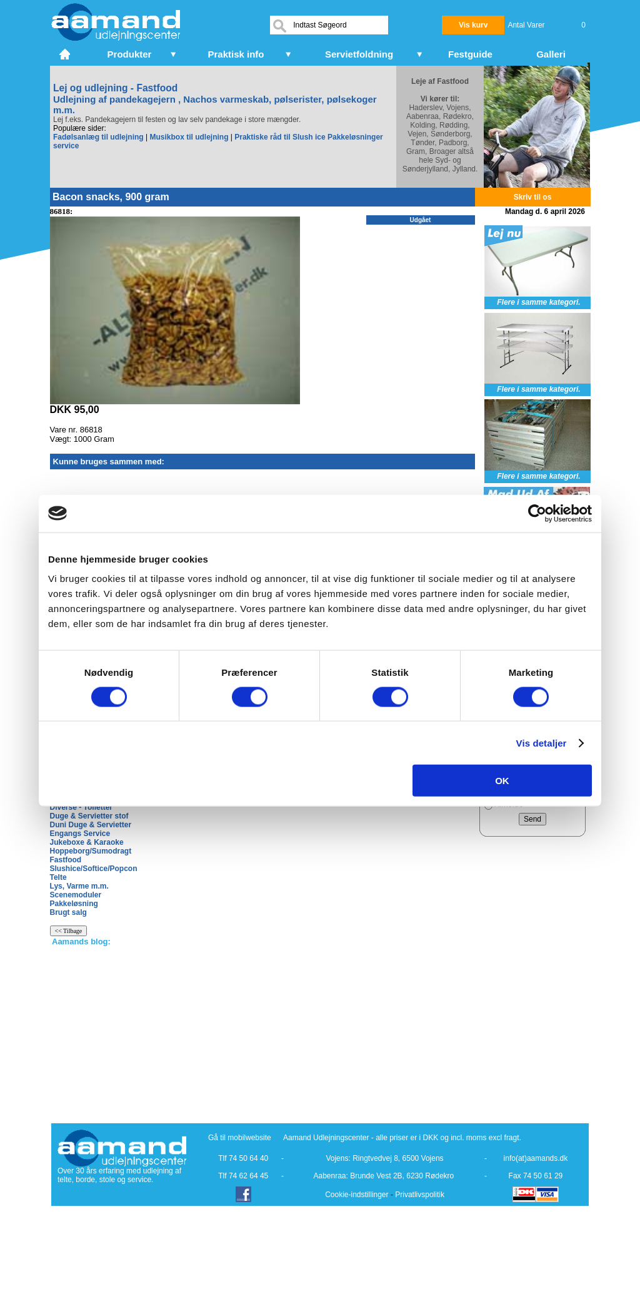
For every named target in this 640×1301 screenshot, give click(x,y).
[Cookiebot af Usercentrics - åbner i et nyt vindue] (537, 513)
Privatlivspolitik (419, 1194)
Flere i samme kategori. (538, 302)
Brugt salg (68, 912)
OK (502, 780)
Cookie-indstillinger (356, 1194)
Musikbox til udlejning (188, 137)
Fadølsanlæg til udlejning (98, 137)
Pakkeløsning (74, 903)
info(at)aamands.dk (536, 1158)
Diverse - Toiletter (81, 807)
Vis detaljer (541, 742)
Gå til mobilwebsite (239, 1137)
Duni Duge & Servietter (91, 824)
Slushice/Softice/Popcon (94, 868)
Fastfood (66, 859)
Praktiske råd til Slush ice (279, 137)
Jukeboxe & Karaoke (87, 842)
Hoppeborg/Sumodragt (91, 851)
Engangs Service (80, 833)
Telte (58, 877)
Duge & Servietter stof (89, 816)
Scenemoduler (76, 894)
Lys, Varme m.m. (79, 886)
